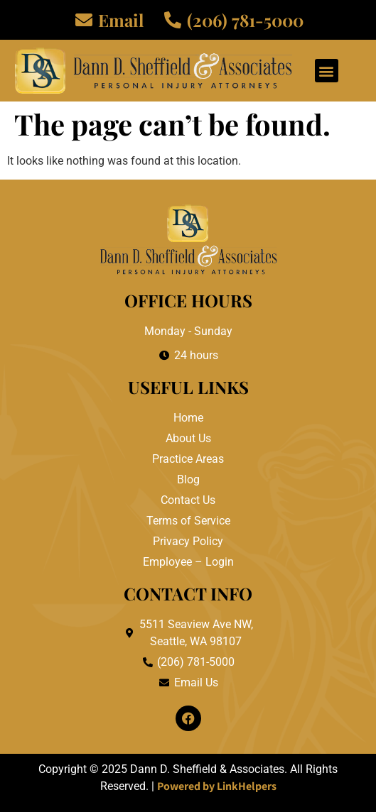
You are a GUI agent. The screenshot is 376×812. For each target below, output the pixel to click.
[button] (326, 70)
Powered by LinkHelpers (216, 786)
